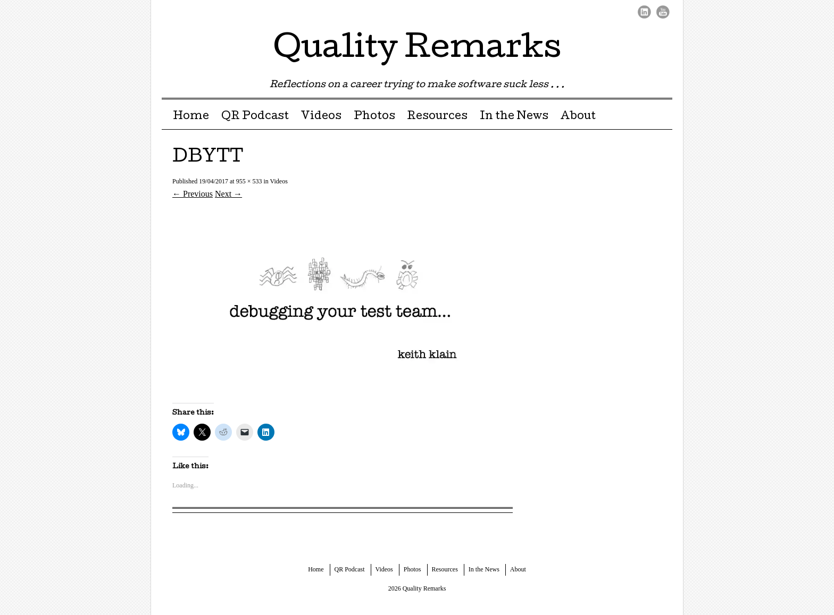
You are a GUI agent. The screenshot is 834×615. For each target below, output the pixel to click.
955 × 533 (249, 181)
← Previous (192, 193)
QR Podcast (255, 117)
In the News (514, 117)
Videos (321, 117)
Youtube (663, 12)
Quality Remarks (417, 50)
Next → (228, 193)
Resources (437, 117)
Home (191, 117)
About (578, 117)
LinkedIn (644, 12)
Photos (374, 117)
